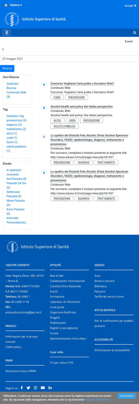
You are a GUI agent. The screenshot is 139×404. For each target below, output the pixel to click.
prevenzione (16, 120)
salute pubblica (64, 126)
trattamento (16, 129)
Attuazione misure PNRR (20, 371)
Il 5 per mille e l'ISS (61, 362)
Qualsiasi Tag (15, 116)
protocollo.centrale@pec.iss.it (23, 312)
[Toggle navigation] (7, 32)
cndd (12, 138)
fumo (12, 142)
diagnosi (14, 124)
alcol (12, 133)
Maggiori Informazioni (97, 399)
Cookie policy (13, 347)
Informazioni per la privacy (21, 336)
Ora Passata (17, 179)
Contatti (10, 342)
